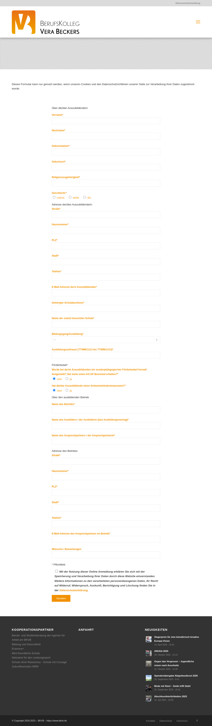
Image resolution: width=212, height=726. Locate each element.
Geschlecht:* (59, 193)
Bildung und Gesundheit (26, 644)
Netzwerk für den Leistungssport (31, 657)
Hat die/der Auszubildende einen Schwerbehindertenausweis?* (89, 385)
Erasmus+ (18, 648)
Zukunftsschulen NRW (25, 666)
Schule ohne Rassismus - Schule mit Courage (39, 662)
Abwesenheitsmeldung (187, 3)
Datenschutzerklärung (73, 590)
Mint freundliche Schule (26, 653)
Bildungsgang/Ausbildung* (67, 334)
